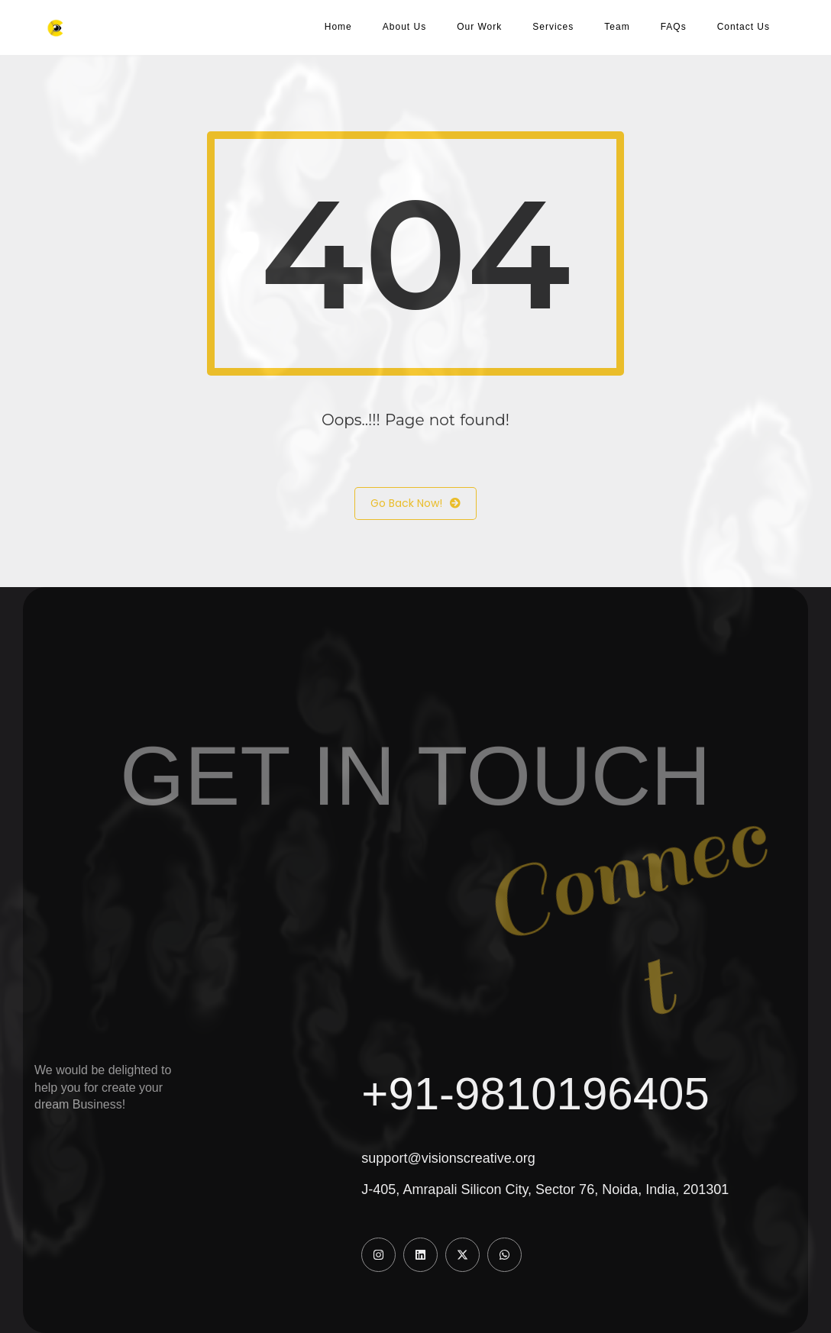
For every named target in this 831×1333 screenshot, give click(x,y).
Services (553, 26)
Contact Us (743, 26)
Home (338, 26)
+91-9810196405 (535, 1093)
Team (616, 26)
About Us (404, 26)
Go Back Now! (415, 503)
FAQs (674, 26)
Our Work (479, 26)
